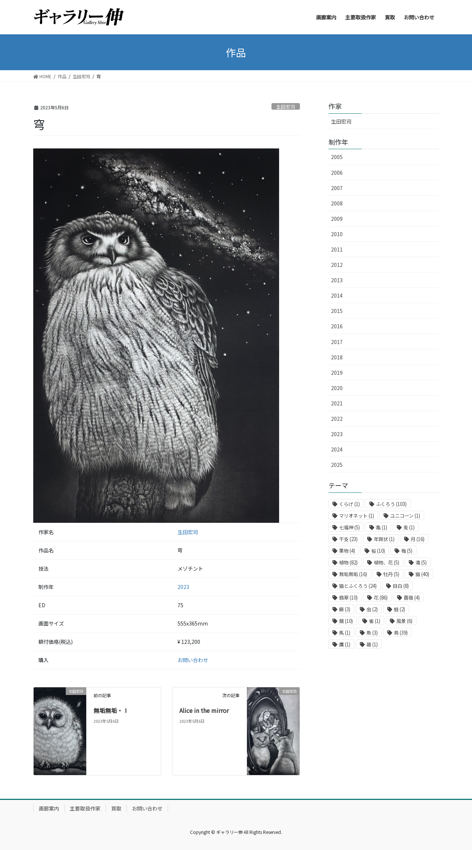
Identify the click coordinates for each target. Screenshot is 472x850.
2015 (337, 310)
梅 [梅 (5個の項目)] (406, 550)
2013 (337, 280)
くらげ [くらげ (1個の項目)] (349, 503)
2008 (337, 203)
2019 (337, 372)
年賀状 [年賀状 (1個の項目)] (384, 539)
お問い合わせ (193, 660)
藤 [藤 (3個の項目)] (344, 609)
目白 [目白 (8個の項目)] (401, 585)
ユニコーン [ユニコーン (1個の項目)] (405, 515)
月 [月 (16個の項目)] (418, 539)
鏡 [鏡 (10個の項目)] (346, 620)
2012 (337, 264)
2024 (337, 449)
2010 (337, 234)
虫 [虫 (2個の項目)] (372, 609)
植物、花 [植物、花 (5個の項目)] (386, 562)
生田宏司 (285, 106)
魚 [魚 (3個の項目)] (372, 632)
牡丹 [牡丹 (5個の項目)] (391, 574)
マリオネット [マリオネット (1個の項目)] (356, 515)
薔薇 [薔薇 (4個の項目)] (412, 597)
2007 (337, 188)
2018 (337, 357)
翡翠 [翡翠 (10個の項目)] (348, 597)
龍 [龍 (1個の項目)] (372, 644)
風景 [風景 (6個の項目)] (404, 620)
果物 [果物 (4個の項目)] (347, 550)
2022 (337, 418)
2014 (337, 295)
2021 (337, 403)
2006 (337, 172)
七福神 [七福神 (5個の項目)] (349, 527)
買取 (116, 808)
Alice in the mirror (204, 710)
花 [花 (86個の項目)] (381, 597)
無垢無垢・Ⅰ (111, 710)
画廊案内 (49, 808)
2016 (337, 326)
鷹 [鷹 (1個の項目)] (344, 644)
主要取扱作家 (85, 808)
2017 (337, 341)
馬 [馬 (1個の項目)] (344, 632)
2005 (337, 156)
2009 (337, 218)
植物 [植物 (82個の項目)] (348, 562)
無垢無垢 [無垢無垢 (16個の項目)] (353, 574)
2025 (337, 464)
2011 (337, 249)
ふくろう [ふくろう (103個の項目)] (391, 503)
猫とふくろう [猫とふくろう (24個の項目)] (358, 585)
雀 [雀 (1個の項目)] (374, 620)
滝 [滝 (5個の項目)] (421, 562)
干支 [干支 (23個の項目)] (348, 539)
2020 (337, 388)
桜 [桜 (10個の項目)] (378, 550)
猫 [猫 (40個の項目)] (422, 574)
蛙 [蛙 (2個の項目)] (399, 609)
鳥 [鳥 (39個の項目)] (401, 632)
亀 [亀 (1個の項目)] (381, 527)
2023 (183, 586)
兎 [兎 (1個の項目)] (409, 527)
